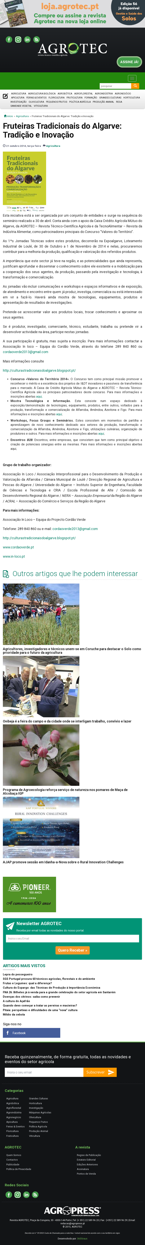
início (8, 116)
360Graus (82, 1238)
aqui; (39, 396)
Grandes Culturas (110, 97)
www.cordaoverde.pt (18, 547)
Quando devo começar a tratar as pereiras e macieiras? (40, 1005)
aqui (59, 414)
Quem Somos (13, 1155)
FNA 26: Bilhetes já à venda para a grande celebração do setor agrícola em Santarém (59, 992)
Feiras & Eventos (36, 97)
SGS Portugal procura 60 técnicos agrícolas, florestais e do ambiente (49, 979)
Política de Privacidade (18, 1169)
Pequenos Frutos (56, 102)
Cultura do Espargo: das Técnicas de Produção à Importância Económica (51, 987)
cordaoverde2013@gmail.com (25, 352)
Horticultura (131, 97)
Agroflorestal (83, 93)
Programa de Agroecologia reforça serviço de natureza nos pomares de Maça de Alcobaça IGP (65, 791)
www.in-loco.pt (14, 556)
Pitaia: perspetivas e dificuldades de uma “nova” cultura (40, 1010)
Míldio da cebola (14, 1014)
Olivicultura (36, 102)
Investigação (19, 102)
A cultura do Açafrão (16, 1001)
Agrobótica (65, 93)
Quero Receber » (72, 950)
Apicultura (17, 97)
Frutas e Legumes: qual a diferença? (27, 983)
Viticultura (41, 106)
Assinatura (83, 1169)
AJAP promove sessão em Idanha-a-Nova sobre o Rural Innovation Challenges (63, 862)
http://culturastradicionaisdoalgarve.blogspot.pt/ (39, 370)
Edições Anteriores (87, 1164)
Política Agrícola (80, 102)
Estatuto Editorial (86, 1159)
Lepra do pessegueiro (18, 974)
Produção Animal (103, 102)
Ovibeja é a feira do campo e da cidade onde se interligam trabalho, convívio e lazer (67, 721)
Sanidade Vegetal (21, 106)
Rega (119, 102)
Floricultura (56, 97)
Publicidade (12, 1164)
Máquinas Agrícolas (40, 1112)
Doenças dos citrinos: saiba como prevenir (31, 996)
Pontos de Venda (86, 1173)
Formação (91, 97)
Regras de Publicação (89, 1155)
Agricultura (18, 93)
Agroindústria (104, 93)
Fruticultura (74, 97)
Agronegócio (123, 93)
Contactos (12, 1159)
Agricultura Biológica (41, 93)
